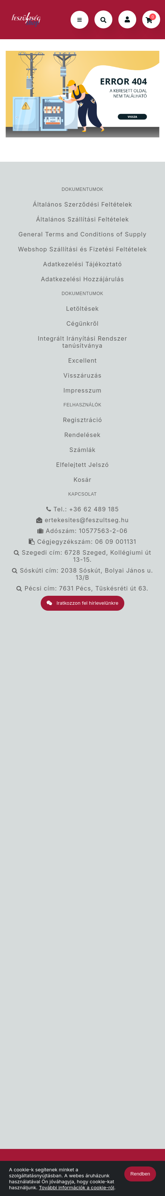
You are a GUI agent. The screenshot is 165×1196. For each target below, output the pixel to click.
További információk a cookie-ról (76, 1187)
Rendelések (82, 435)
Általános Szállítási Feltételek (82, 219)
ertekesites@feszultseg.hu (82, 520)
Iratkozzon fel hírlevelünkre (82, 603)
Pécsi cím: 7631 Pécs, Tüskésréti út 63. (82, 588)
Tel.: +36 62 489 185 (82, 509)
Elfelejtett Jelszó (82, 464)
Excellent (82, 360)
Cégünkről (82, 323)
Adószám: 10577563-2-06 (82, 531)
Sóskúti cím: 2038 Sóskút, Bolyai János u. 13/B (82, 574)
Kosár (82, 479)
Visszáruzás (82, 375)
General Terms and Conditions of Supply (82, 234)
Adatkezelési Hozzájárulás (82, 279)
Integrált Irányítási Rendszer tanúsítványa (82, 342)
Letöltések (82, 308)
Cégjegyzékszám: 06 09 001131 (82, 541)
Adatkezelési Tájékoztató (82, 264)
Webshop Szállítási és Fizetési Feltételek (82, 249)
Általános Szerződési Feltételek (83, 204)
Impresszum (82, 390)
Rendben (140, 1174)
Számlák (82, 449)
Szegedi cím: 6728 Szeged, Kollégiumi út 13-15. (83, 556)
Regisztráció (82, 420)
